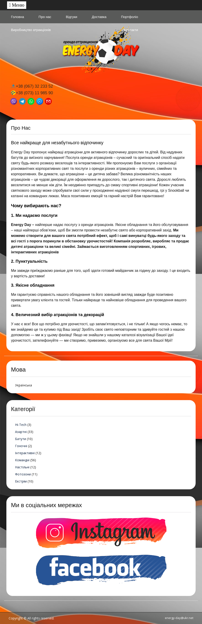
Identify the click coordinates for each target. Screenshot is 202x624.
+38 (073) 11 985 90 (34, 93)
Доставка (99, 17)
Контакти (131, 30)
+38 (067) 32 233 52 (34, 86)
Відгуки (71, 17)
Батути (20, 439)
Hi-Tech (20, 424)
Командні (22, 460)
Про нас (45, 17)
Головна (17, 17)
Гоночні (21, 446)
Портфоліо (129, 17)
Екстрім (21, 481)
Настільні (22, 467)
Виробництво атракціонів (31, 30)
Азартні (21, 432)
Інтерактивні (25, 453)
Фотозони (23, 474)
